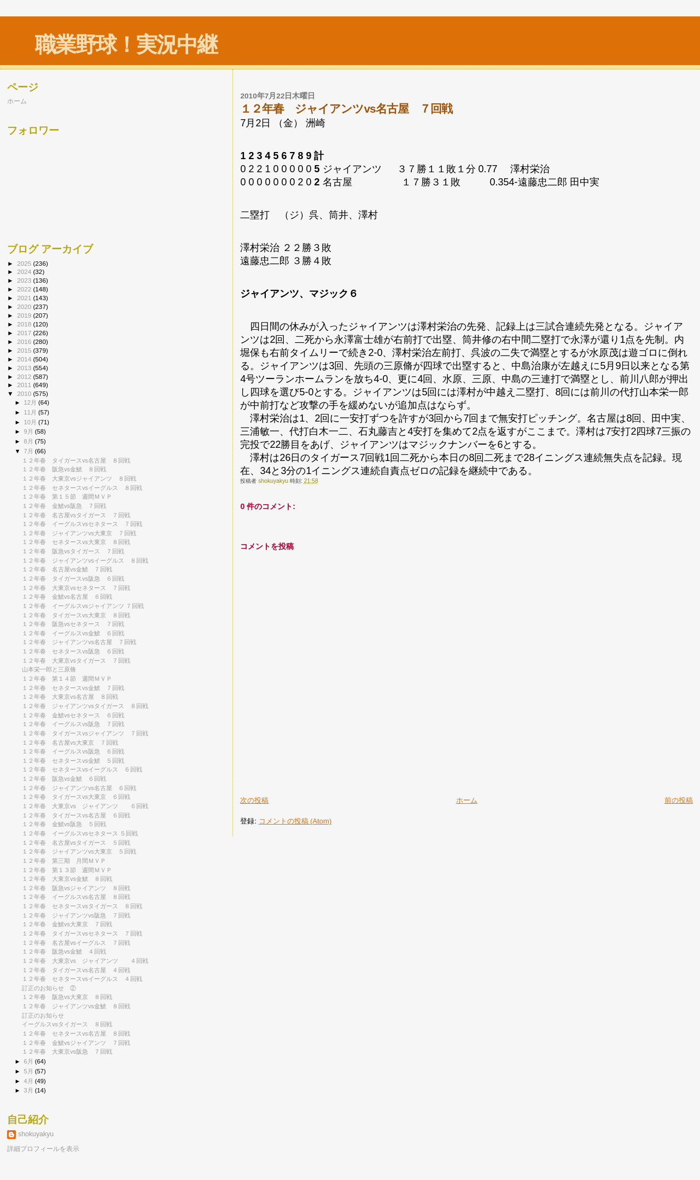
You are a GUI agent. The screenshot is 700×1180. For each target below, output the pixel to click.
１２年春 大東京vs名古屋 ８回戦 (70, 696)
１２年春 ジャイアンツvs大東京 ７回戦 (79, 533)
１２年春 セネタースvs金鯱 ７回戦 (73, 688)
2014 (25, 359)
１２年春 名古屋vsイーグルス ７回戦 (76, 942)
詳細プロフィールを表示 (43, 1149)
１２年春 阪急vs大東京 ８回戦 (67, 997)
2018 (25, 324)
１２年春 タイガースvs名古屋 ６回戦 (76, 815)
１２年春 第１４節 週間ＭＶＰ (67, 678)
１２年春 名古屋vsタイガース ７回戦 (76, 515)
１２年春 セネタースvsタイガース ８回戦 (82, 906)
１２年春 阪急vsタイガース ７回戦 (73, 551)
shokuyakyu (36, 1134)
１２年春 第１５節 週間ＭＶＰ (67, 496)
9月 (29, 431)
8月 (29, 441)
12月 (31, 402)
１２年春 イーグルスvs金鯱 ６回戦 (73, 633)
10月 (31, 422)
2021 (25, 297)
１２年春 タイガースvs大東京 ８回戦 (76, 615)
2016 (25, 341)
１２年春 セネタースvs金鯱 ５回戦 (73, 760)
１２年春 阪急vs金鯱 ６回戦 (64, 778)
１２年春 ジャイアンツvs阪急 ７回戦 (76, 915)
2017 (25, 332)
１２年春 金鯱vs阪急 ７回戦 (64, 506)
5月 (29, 1071)
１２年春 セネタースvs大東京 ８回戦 (76, 542)
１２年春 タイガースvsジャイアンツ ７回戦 (85, 733)
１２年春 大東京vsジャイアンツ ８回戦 (79, 478)
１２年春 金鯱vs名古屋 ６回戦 (67, 596)
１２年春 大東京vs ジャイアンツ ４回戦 (85, 960)
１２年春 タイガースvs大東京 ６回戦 (76, 796)
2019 (25, 315)
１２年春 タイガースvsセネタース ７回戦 (82, 933)
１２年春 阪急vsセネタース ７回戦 (73, 624)
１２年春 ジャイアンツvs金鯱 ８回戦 (76, 1006)
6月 (29, 1061)
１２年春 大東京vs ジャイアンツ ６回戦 (85, 806)
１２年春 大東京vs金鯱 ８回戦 (67, 878)
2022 (25, 289)
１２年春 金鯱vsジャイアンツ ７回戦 (76, 1042)
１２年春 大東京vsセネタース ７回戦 (76, 588)
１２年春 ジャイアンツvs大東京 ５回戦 (79, 851)
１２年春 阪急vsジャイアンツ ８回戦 (76, 888)
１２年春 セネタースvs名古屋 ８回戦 (76, 1033)
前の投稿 (678, 800)
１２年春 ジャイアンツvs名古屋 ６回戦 (79, 788)
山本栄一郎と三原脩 (49, 669)
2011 (25, 384)
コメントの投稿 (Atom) (295, 821)
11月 (31, 412)
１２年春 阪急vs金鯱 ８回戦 (64, 469)
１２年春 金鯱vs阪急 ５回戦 (64, 824)
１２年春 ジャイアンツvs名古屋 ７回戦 (79, 642)
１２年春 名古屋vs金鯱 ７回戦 (67, 569)
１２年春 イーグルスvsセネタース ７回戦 (82, 524)
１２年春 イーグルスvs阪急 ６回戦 (73, 751)
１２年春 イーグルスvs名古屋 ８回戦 (76, 896)
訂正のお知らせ (43, 1015)
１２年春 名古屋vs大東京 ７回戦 (70, 742)
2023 (25, 280)
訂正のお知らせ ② (49, 988)
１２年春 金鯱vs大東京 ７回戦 (67, 924)
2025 (25, 263)
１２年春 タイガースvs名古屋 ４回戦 (76, 970)
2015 (25, 350)
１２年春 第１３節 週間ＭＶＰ (67, 870)
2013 (25, 367)
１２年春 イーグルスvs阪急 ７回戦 (73, 724)
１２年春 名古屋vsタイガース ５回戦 (76, 842)
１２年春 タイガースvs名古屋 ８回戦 (76, 460)
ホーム (466, 800)
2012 (25, 376)
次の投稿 (254, 800)
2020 (25, 306)
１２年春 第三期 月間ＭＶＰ (64, 860)
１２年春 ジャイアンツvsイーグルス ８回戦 (85, 560)
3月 (29, 1090)
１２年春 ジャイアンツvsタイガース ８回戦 (85, 706)
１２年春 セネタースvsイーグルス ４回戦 (82, 978)
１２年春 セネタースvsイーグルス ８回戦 (82, 487)
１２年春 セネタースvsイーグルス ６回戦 (82, 769)
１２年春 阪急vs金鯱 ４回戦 (64, 951)
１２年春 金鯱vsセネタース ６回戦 (73, 715)
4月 (29, 1081)
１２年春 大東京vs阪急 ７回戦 (67, 1051)
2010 (25, 393)
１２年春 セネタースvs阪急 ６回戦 (73, 651)
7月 (29, 451)
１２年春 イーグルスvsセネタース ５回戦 (80, 833)
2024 (25, 271)
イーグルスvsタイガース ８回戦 (67, 1024)
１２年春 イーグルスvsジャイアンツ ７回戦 (83, 606)
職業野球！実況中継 (126, 44)
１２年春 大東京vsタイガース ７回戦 (76, 660)
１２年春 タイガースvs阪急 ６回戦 (73, 578)
